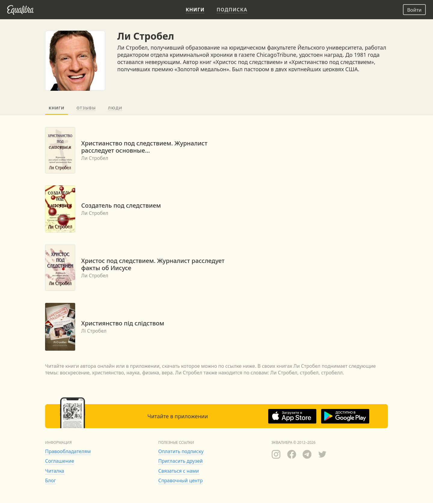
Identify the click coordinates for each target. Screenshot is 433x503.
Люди (115, 108)
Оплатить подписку (181, 451)
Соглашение (59, 461)
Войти (414, 10)
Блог (50, 480)
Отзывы (86, 108)
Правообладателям (68, 451)
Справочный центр (180, 480)
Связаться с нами (178, 471)
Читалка (54, 471)
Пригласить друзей (180, 461)
